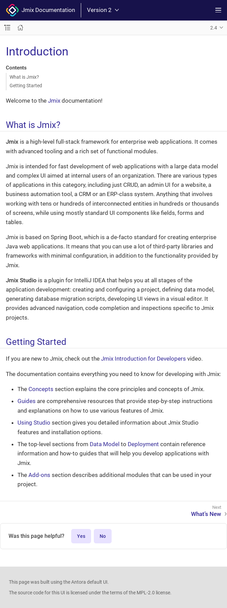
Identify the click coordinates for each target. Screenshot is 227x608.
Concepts (40, 389)
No (103, 536)
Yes (81, 536)
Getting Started (26, 85)
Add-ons (39, 474)
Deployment (143, 444)
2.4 (213, 27)
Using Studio (33, 422)
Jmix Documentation (40, 10)
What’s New (206, 513)
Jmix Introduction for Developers (143, 358)
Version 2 (103, 10)
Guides (26, 401)
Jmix (54, 100)
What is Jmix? (24, 77)
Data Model (104, 444)
